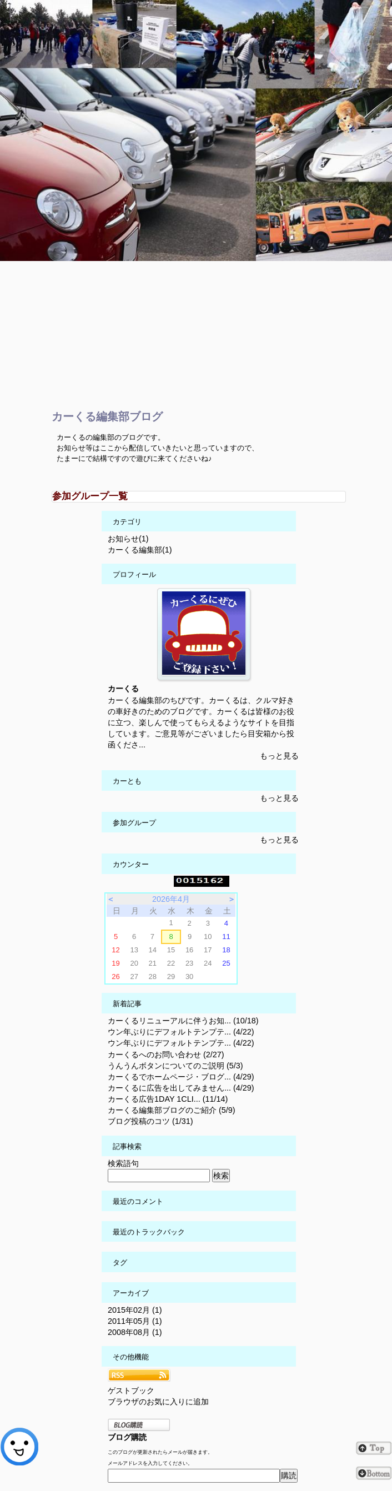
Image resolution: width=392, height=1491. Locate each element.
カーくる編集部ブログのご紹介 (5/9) (171, 1110)
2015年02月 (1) (135, 1310)
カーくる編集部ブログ (107, 416)
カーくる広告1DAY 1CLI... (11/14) (168, 1099)
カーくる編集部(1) (140, 549)
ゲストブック (131, 1390)
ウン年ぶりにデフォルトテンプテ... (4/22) (181, 1031)
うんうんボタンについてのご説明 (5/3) (175, 1065)
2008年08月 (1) (135, 1332)
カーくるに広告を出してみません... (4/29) (181, 1087)
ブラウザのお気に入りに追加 (158, 1401)
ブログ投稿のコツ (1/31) (150, 1121)
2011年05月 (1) (135, 1321)
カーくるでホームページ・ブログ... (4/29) (181, 1076)
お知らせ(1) (128, 538)
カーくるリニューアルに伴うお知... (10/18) (183, 1020)
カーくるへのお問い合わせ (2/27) (166, 1054)
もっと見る (279, 755)
